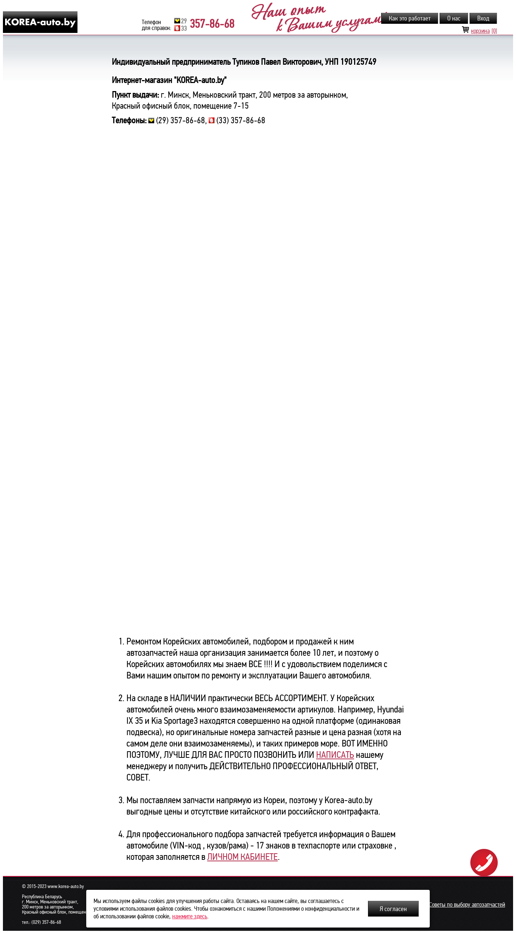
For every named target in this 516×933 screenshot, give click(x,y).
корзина (479, 31)
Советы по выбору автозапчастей (467, 904)
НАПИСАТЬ (335, 754)
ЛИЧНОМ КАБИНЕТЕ (242, 856)
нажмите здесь (189, 916)
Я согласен (393, 909)
